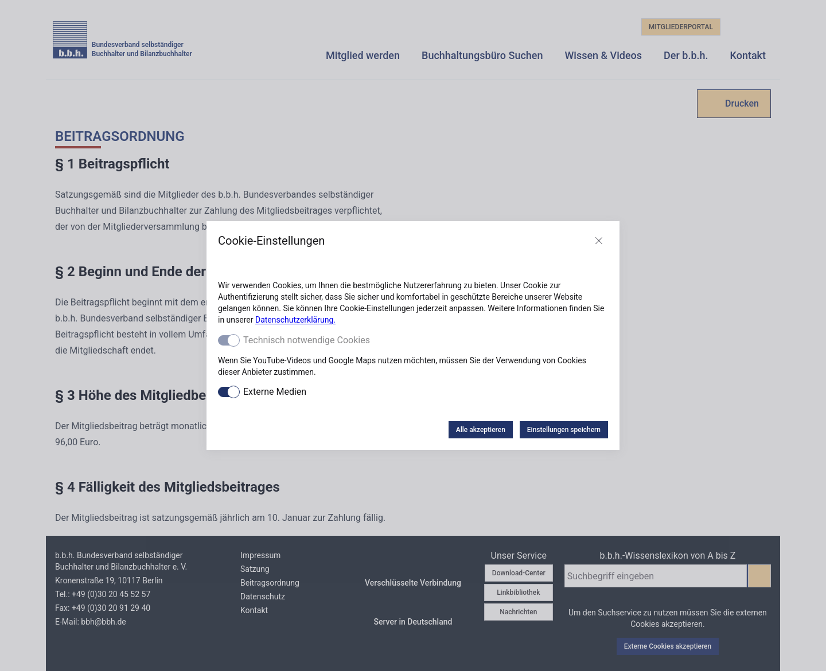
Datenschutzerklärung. (295, 319)
